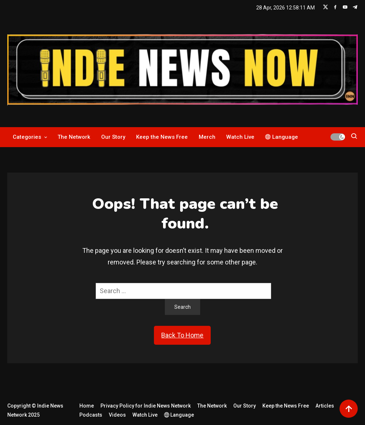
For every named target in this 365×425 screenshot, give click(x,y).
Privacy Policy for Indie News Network (145, 406)
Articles (325, 406)
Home (86, 406)
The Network (73, 137)
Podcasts (90, 415)
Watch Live (240, 137)
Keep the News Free (162, 137)
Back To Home (182, 335)
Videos (117, 415)
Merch (207, 137)
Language (281, 137)
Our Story (113, 137)
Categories (27, 137)
